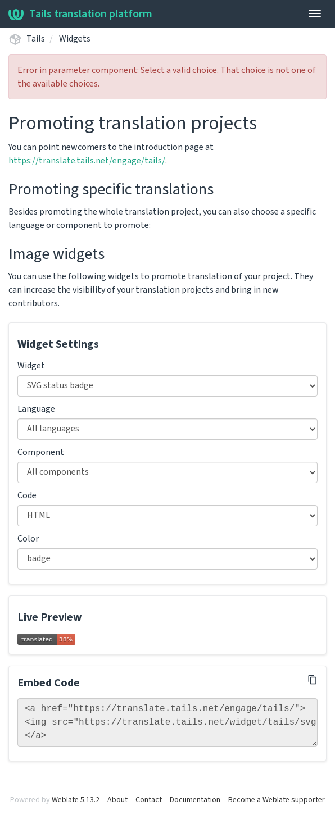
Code (27, 495)
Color (28, 539)
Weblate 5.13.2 (75, 800)
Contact (148, 800)
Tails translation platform (80, 14)
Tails (35, 39)
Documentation (195, 800)
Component (40, 452)
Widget (31, 366)
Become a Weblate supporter (276, 800)
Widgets (74, 39)
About (117, 800)
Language (36, 409)
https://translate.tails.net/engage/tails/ (86, 160)
